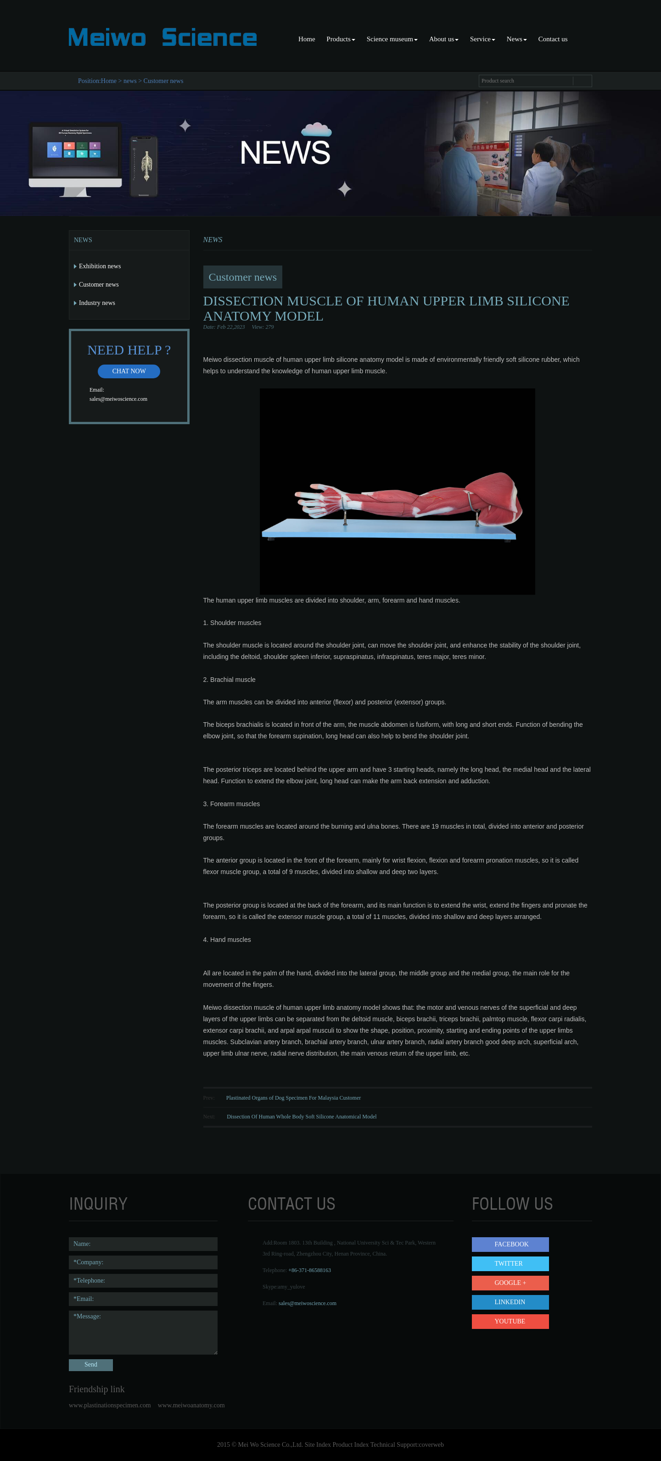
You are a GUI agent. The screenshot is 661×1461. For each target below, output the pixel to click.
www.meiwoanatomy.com (191, 1405)
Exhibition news (100, 266)
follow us (512, 1203)
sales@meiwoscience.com (118, 399)
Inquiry (98, 1203)
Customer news (164, 80)
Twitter (509, 1263)
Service (482, 39)
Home (306, 39)
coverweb (431, 1444)
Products (340, 39)
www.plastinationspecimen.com (110, 1405)
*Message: (143, 1333)
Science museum (392, 39)
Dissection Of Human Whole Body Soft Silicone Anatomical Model (301, 1116)
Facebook (512, 1244)
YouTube (510, 1321)
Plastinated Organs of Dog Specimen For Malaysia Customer (293, 1098)
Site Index (318, 1444)
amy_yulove (291, 1287)
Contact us (553, 39)
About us (444, 39)
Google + (511, 1282)
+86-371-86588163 (309, 1270)
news (130, 80)
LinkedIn (510, 1302)
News (517, 39)
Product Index (350, 1444)
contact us (292, 1203)
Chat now (129, 371)
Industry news (97, 302)
